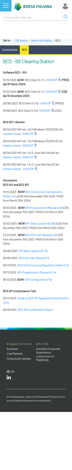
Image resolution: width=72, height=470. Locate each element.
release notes (11, 133)
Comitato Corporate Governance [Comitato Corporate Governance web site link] (48, 350)
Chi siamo (21, 40)
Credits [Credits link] (17, 400)
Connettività (9, 49)
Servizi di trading (41, 40)
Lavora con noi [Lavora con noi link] (45, 356)
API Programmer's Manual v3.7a (36, 272)
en (12, 371)
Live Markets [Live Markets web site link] (15, 353)
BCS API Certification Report (35, 309)
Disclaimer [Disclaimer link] (43, 396)
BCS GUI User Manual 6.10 (41, 235)
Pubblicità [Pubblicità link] (42, 360)
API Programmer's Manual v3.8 (43, 207)
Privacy (53, 396)
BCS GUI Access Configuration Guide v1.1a (43, 265)
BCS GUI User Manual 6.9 (34, 258)
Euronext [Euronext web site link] (12, 348)
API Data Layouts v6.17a (33, 251)
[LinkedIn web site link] (9, 378)
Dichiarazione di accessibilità (36, 400)
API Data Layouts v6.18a (40, 223)
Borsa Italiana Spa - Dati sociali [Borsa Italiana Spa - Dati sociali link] (22, 396)
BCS (24, 49)
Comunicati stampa (19, 358)
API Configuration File (38, 279)
